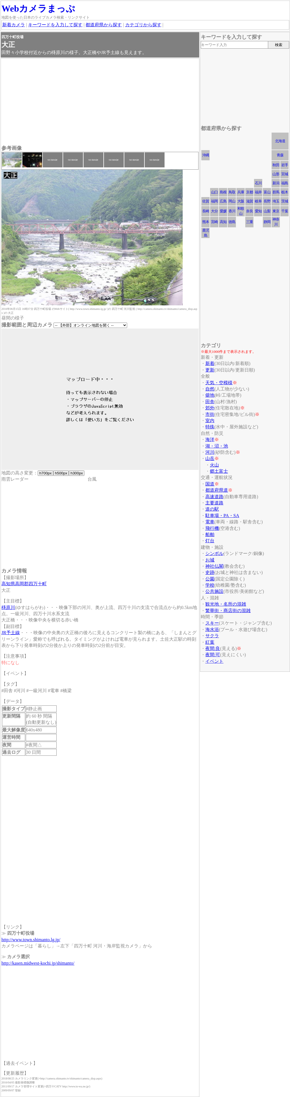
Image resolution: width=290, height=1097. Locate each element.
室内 (209, 420)
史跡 (209, 572)
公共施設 (214, 591)
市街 (209, 414)
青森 (280, 155)
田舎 (209, 401)
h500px (61, 473)
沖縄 (205, 155)
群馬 (275, 192)
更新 (209, 370)
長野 (267, 201)
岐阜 (258, 201)
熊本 (205, 222)
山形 (275, 174)
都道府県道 (216, 490)
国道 (209, 483)
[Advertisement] (100, 102)
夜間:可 (212, 654)
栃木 (284, 192)
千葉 (284, 211)
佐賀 (205, 201)
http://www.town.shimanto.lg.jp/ (30, 939)
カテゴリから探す (143, 24)
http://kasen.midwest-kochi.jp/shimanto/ (37, 963)
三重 (249, 222)
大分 (214, 211)
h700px (45, 473)
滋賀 (249, 201)
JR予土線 (10, 632)
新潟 (275, 183)
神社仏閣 (214, 566)
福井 (258, 192)
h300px (76, 473)
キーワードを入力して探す (55, 24)
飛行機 (212, 528)
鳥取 (232, 192)
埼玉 (275, 201)
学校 (209, 585)
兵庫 (240, 192)
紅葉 (209, 642)
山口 (214, 192)
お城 (209, 560)
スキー (212, 623)
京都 (249, 192)
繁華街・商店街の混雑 (228, 610)
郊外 (209, 407)
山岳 (209, 458)
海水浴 (212, 629)
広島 (223, 201)
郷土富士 (219, 471)
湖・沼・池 (216, 446)
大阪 (240, 201)
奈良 (249, 211)
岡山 (232, 201)
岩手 (284, 165)
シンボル (214, 553)
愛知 (258, 211)
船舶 (209, 534)
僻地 (209, 395)
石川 (258, 183)
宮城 (284, 174)
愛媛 (223, 211)
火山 (214, 465)
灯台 (209, 540)
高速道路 (214, 496)
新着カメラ (13, 24)
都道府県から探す (104, 24)
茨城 (284, 201)
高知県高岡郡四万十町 (24, 583)
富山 (267, 192)
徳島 (232, 222)
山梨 (267, 211)
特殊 (209, 426)
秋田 (275, 165)
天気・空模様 (219, 382)
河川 (209, 452)
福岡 (214, 201)
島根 (223, 192)
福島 (284, 183)
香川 (232, 211)
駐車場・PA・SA (222, 515)
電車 (209, 521)
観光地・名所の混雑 (225, 604)
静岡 (267, 222)
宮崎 (214, 222)
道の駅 (212, 509)
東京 (275, 211)
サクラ (212, 635)
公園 (209, 578)
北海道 (280, 141)
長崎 (205, 211)
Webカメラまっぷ (38, 8)
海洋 (209, 439)
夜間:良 (212, 648)
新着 (209, 363)
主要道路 (214, 502)
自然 (209, 388)
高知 (223, 222)
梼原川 (8, 607)
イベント (214, 661)
